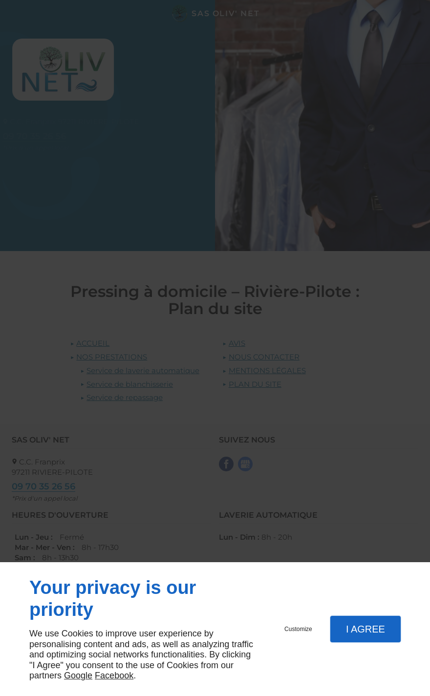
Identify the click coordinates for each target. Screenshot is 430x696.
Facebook (114, 675)
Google (78, 675)
